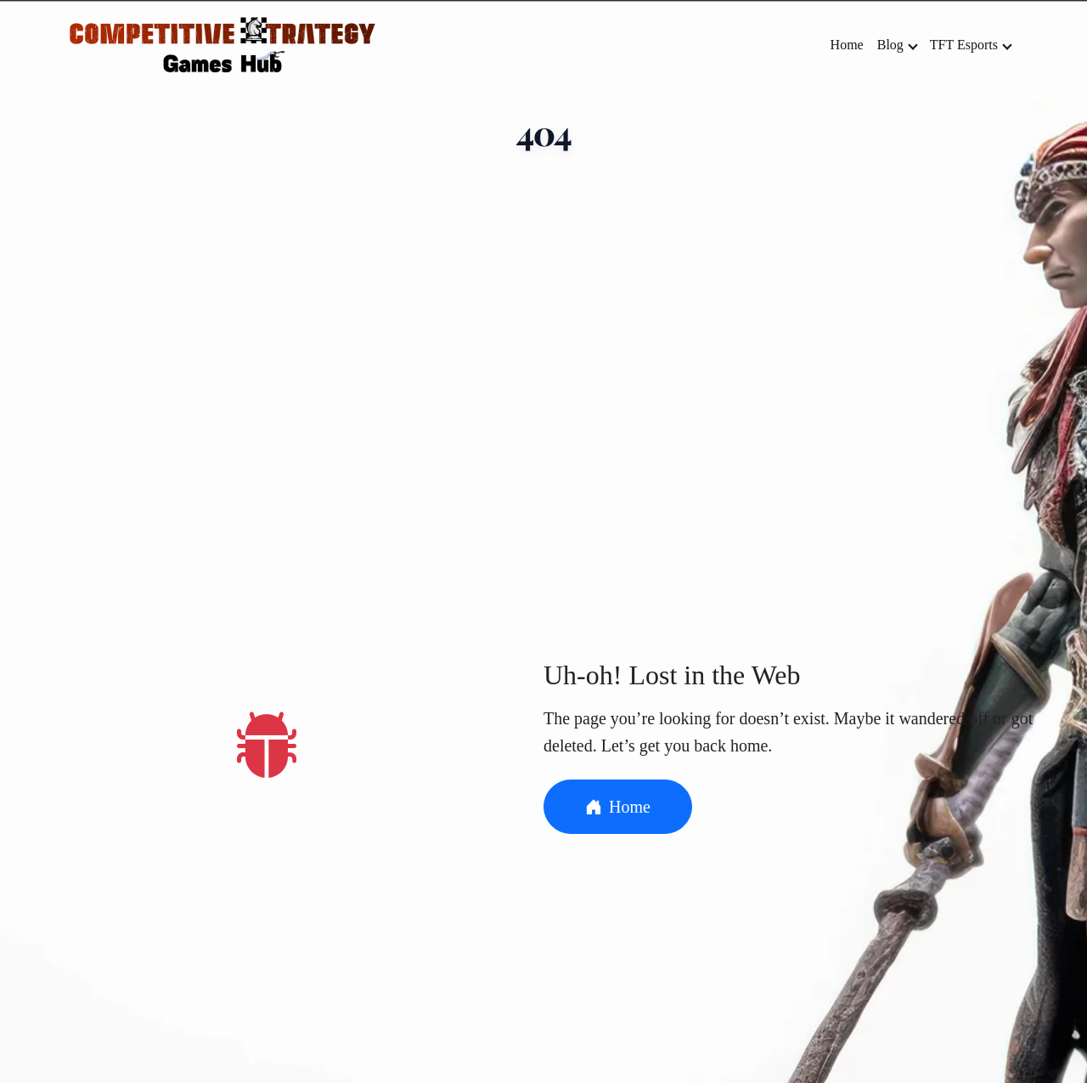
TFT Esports (971, 44)
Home (847, 44)
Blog (897, 44)
